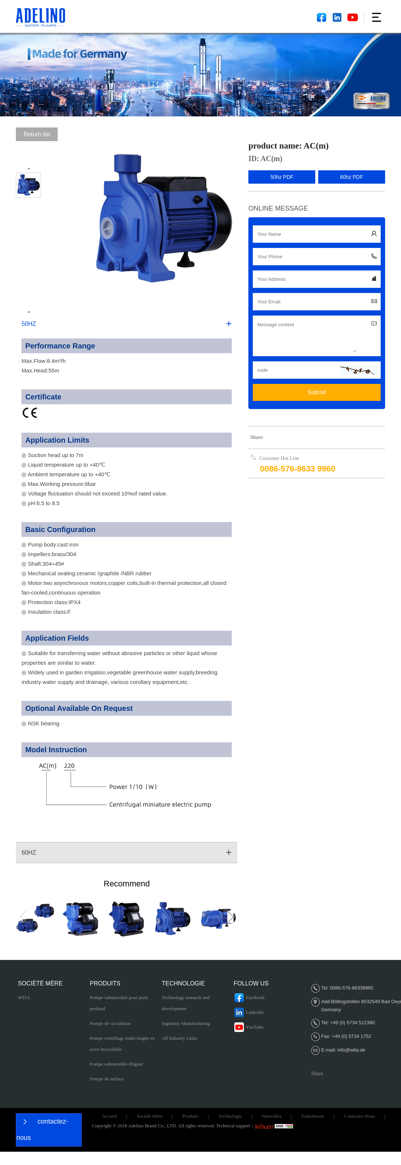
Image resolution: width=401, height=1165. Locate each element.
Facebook (249, 997)
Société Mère (149, 1116)
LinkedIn (249, 1012)
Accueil (109, 1116)
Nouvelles (272, 1116)
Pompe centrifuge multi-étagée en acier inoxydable (122, 1043)
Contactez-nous (359, 1116)
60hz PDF (351, 177)
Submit (316, 392)
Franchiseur (312, 1116)
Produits (190, 1116)
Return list (37, 134)
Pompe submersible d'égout (116, 1064)
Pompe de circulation (110, 1023)
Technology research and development (186, 1003)
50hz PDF (282, 177)
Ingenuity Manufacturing (186, 1023)
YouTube (248, 1027)
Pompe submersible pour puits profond (119, 1003)
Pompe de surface (107, 1078)
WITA (24, 997)
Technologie (230, 1116)
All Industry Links (179, 1038)
